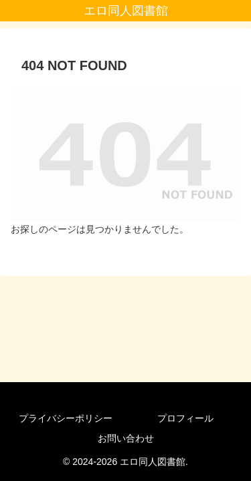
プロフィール (185, 418)
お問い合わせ (126, 438)
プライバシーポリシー (65, 418)
